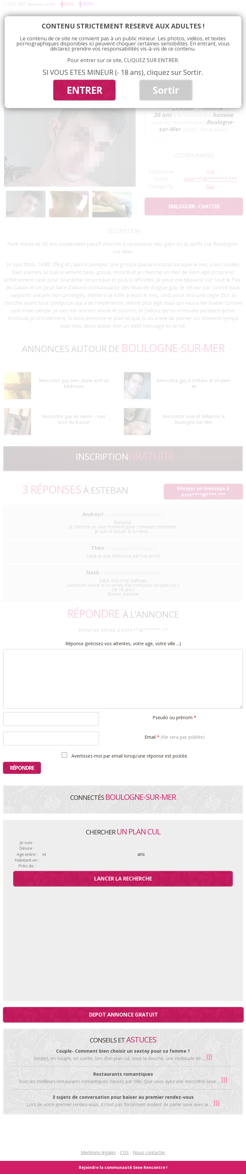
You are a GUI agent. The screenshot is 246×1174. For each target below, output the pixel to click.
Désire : (27, 848)
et (44, 854)
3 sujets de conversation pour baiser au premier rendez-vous (123, 1097)
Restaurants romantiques (123, 1074)
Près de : (27, 866)
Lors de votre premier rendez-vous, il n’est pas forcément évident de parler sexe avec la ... (120, 1104)
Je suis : (27, 842)
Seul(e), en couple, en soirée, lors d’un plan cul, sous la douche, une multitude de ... (120, 1058)
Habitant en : (27, 860)
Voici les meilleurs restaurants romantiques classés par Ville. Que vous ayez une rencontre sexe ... (120, 1081)
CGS (124, 1152)
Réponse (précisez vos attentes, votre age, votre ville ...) (123, 643)
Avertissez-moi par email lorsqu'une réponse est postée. (124, 755)
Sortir (166, 90)
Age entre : (27, 854)
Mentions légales (98, 1152)
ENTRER (84, 90)
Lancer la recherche (123, 878)
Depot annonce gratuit (123, 1014)
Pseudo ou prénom (174, 717)
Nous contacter (149, 1152)
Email (174, 736)
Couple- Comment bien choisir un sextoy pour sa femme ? (123, 1051)
